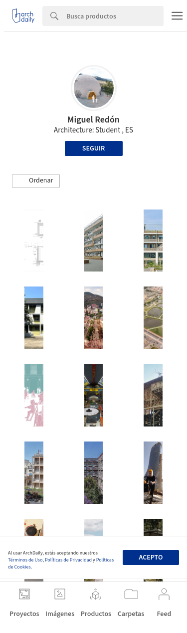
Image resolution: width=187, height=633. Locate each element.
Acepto (151, 557)
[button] (36, 181)
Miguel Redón (93, 120)
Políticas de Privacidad (68, 560)
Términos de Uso (25, 560)
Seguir (93, 149)
